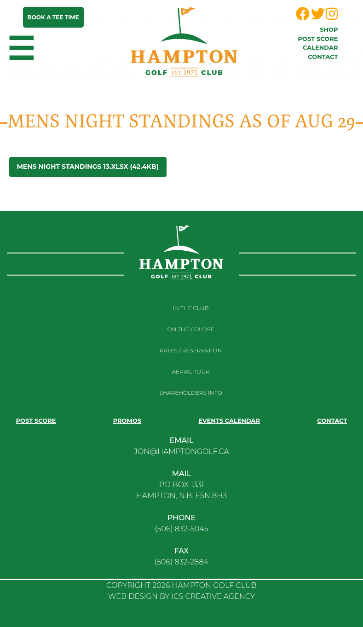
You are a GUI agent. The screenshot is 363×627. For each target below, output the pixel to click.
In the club (191, 308)
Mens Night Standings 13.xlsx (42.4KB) (88, 166)
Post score (318, 38)
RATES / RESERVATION (191, 350)
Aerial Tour (190, 371)
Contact (323, 56)
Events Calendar (229, 420)
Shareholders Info (190, 392)
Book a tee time (53, 17)
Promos (127, 420)
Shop (329, 29)
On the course (190, 329)
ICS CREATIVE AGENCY (213, 596)
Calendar (320, 47)
